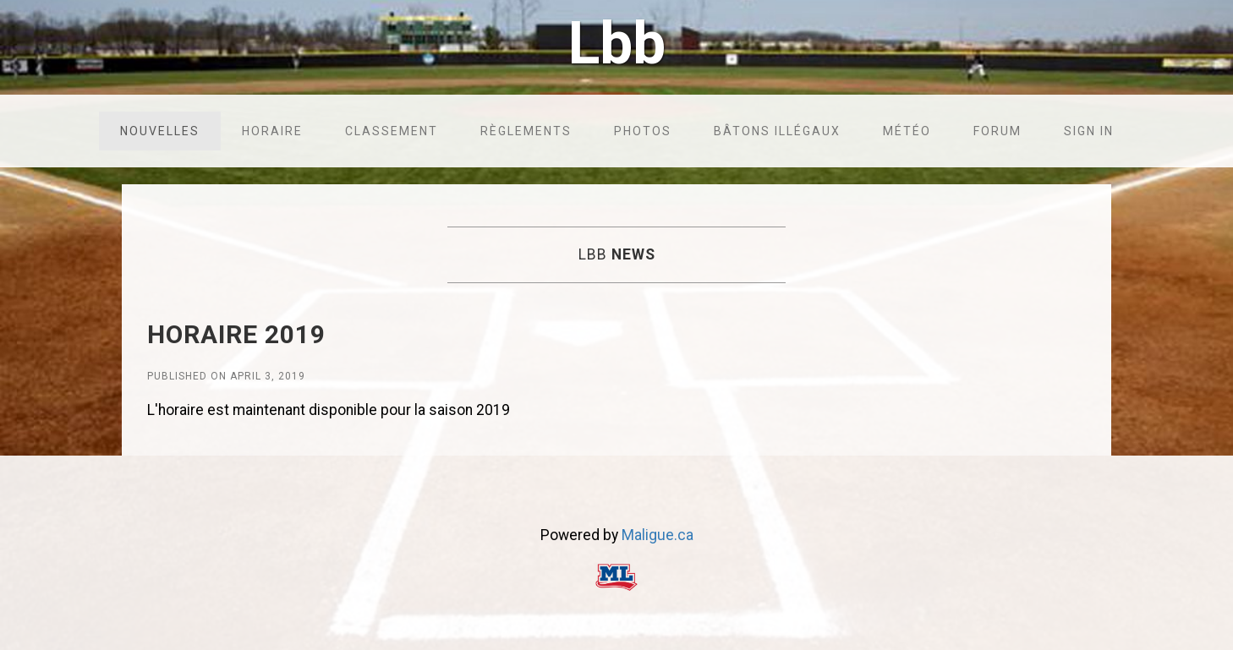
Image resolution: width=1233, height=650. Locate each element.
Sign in (1089, 131)
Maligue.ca (657, 535)
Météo (907, 131)
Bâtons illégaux (777, 131)
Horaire (272, 131)
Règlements (526, 131)
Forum (997, 131)
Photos (642, 131)
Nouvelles (160, 131)
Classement (391, 131)
